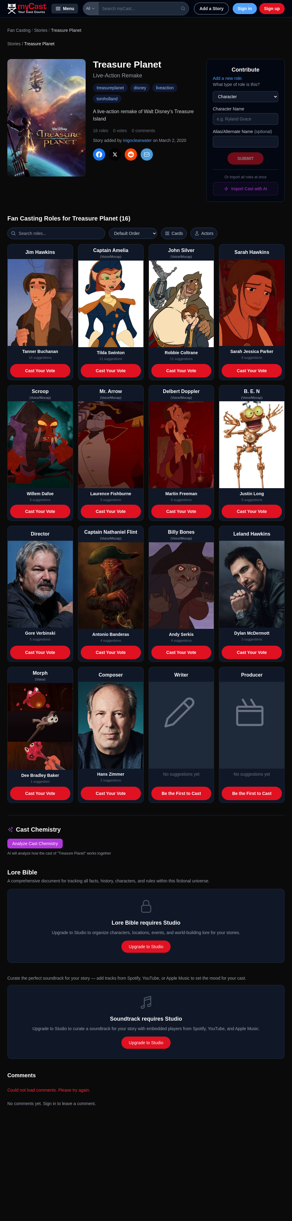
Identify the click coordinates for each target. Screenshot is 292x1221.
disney (140, 87)
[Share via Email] (147, 154)
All (90, 8)
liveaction (165, 87)
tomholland (107, 98)
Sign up (272, 8)
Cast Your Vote (40, 370)
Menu (64, 9)
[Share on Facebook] (99, 154)
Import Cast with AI (245, 188)
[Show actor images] (203, 233)
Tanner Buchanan (40, 351)
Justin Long (252, 493)
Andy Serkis (181, 634)
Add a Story (211, 8)
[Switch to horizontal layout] (174, 233)
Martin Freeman (181, 493)
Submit (245, 158)
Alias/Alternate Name (242, 131)
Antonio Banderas (110, 634)
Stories (40, 30)
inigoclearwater (137, 140)
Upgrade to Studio (146, 946)
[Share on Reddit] (131, 154)
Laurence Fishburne (110, 493)
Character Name (228, 108)
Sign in (245, 8)
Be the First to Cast (181, 793)
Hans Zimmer (110, 774)
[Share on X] (115, 154)
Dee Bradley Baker (40, 775)
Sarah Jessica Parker (251, 351)
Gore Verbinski (40, 633)
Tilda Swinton (111, 352)
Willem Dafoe (40, 493)
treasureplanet (110, 87)
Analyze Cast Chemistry (35, 843)
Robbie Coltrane (181, 352)
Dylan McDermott (251, 633)
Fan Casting (18, 30)
